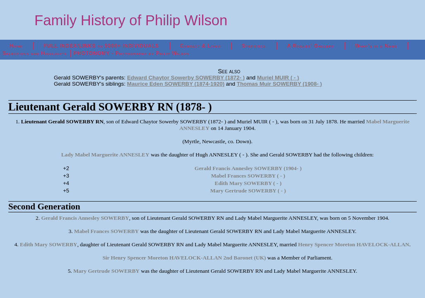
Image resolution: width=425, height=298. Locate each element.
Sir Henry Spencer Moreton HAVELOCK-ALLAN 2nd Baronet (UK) (184, 258)
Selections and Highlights (34, 53)
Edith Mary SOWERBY (48, 244)
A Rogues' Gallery (310, 46)
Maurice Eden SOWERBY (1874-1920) (176, 84)
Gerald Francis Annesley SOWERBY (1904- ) (248, 168)
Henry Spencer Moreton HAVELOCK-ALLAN (353, 244)
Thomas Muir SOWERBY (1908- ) (279, 84)
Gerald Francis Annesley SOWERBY (85, 218)
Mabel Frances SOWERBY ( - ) (248, 176)
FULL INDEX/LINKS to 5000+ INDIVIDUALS (101, 46)
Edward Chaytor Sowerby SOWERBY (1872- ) (186, 77)
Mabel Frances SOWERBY (106, 231)
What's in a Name (376, 46)
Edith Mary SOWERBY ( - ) (248, 183)
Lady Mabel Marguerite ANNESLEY (105, 154)
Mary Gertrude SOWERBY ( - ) (248, 190)
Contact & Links (200, 46)
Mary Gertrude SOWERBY (106, 271)
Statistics (254, 46)
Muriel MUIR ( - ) (278, 77)
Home (16, 46)
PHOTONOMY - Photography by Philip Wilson (131, 53)
